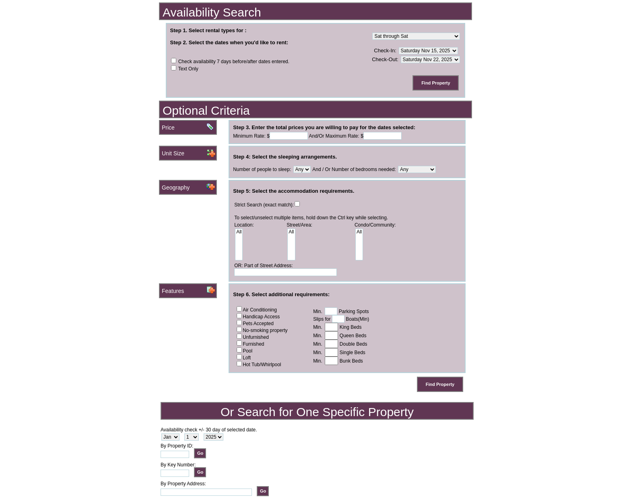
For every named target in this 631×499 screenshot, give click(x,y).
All (238, 232)
